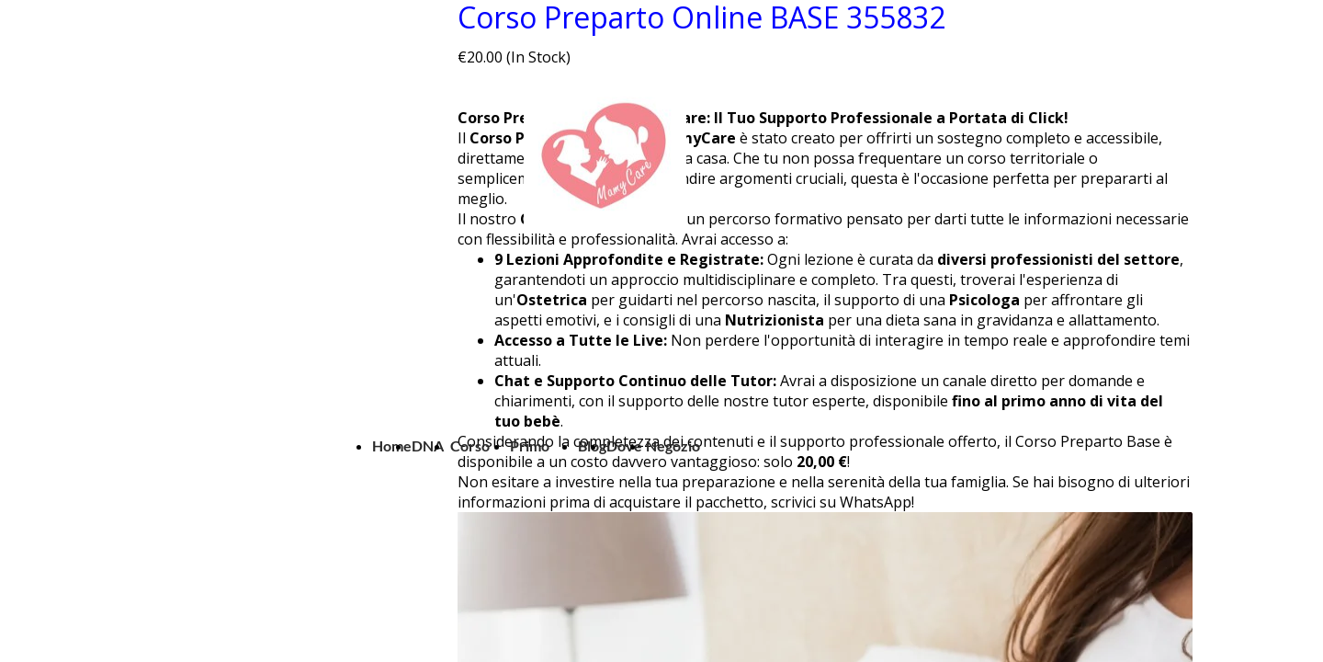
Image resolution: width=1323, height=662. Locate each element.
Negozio (673, 445)
